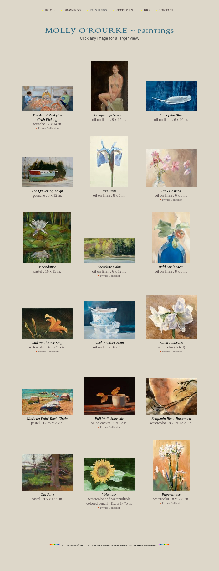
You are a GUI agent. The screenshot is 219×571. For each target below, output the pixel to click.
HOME (50, 10)
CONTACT (165, 10)
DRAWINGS (72, 10)
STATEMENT (125, 10)
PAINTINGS (98, 10)
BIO (147, 10)
